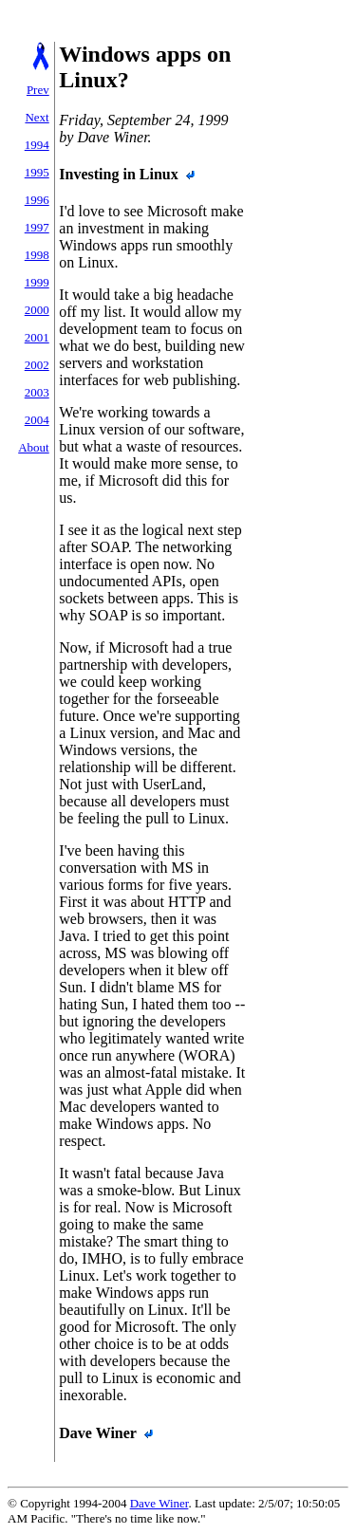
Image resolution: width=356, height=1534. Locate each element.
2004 (37, 420)
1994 (37, 145)
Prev (38, 90)
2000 (37, 310)
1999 (37, 282)
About (33, 447)
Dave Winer (159, 1503)
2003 (37, 392)
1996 (37, 200)
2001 (37, 337)
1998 (37, 255)
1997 (37, 227)
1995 (37, 172)
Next (36, 117)
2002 (37, 365)
